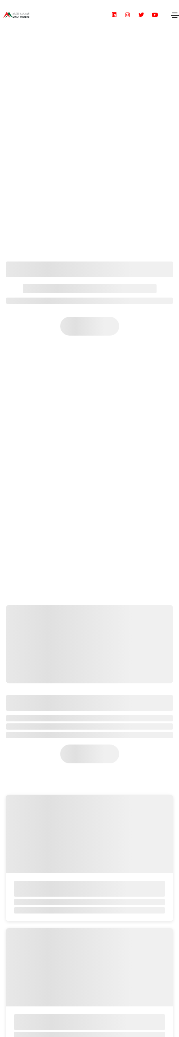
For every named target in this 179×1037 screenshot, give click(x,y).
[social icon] (118, 15)
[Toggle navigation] (174, 15)
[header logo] (15, 15)
